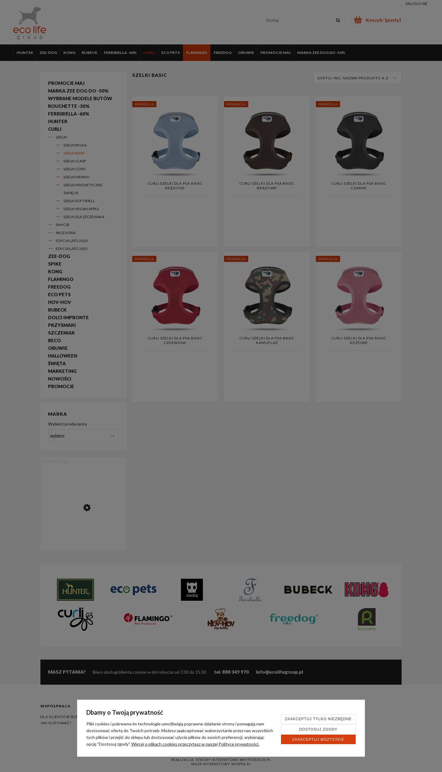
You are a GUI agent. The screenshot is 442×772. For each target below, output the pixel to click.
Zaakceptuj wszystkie (318, 739)
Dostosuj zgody (318, 729)
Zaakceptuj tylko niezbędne (318, 719)
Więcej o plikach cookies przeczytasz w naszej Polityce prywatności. (195, 744)
